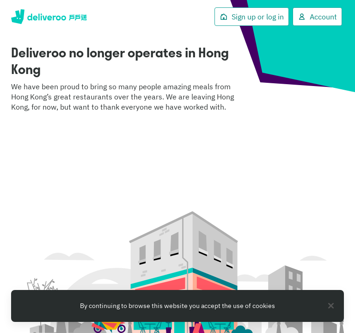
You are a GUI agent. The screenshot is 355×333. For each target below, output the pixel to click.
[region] (177, 306)
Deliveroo (49, 16)
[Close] (331, 305)
